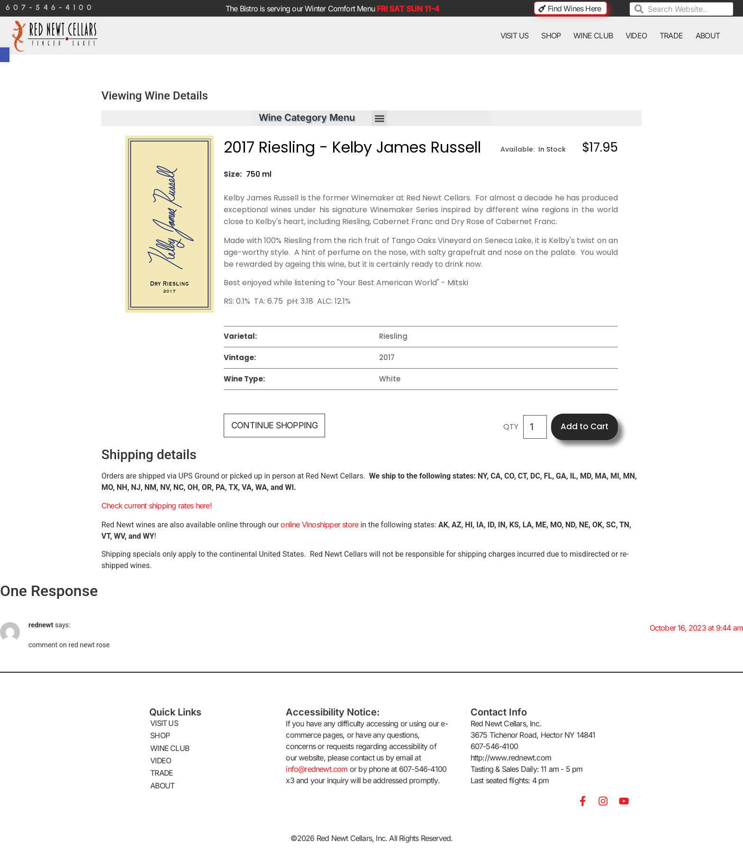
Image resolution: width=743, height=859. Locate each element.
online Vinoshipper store (320, 525)
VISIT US (514, 35)
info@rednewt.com (316, 770)
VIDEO (636, 35)
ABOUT (708, 35)
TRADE (671, 35)
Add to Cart (584, 427)
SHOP (551, 35)
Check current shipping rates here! (156, 506)
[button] (379, 119)
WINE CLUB (593, 35)
